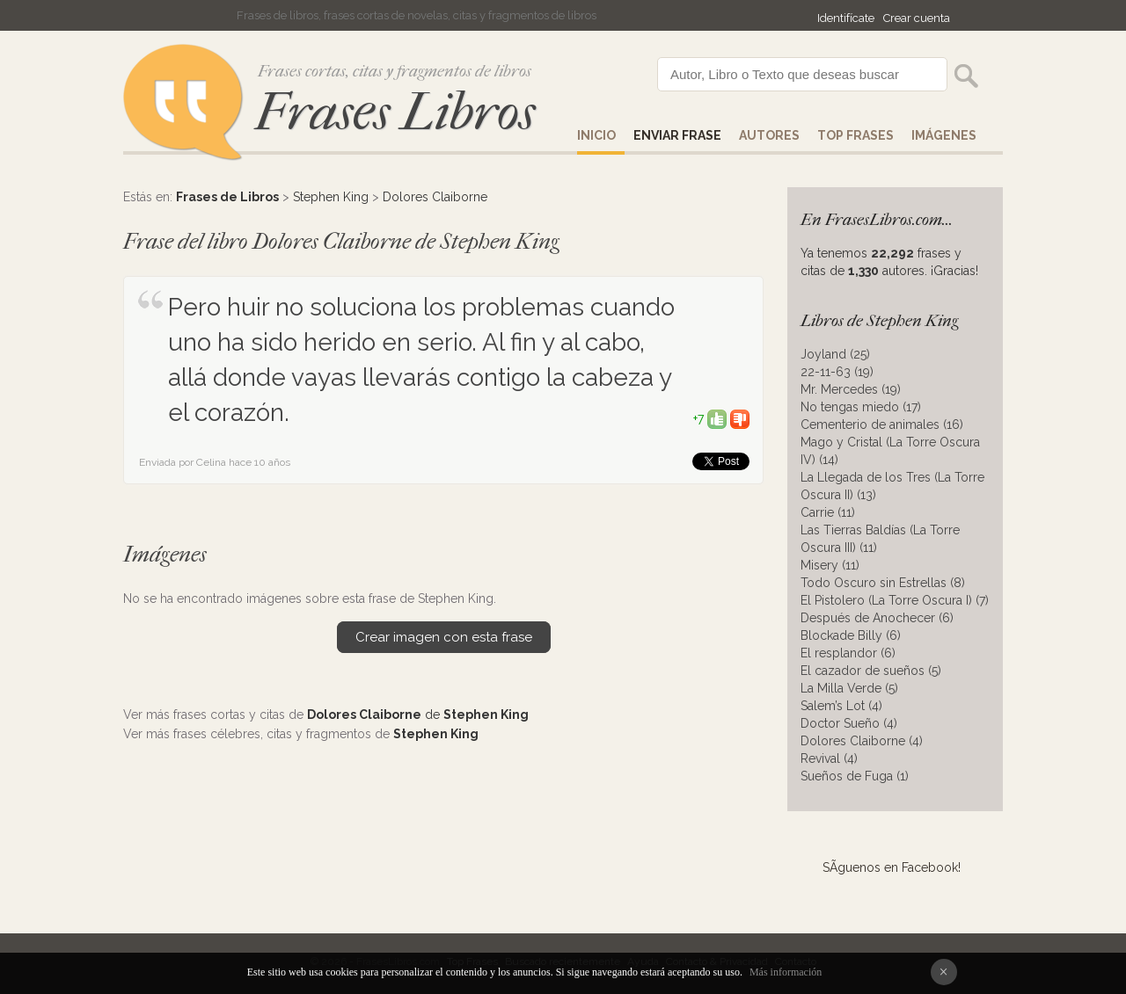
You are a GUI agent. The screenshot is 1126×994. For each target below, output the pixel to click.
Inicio (596, 135)
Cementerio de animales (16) (882, 424)
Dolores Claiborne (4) (862, 741)
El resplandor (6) (848, 653)
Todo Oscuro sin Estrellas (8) (883, 583)
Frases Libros (395, 112)
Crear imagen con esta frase (443, 637)
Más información (785, 972)
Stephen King (331, 197)
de (418, 714)
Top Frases (855, 135)
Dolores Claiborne (435, 197)
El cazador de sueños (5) (871, 671)
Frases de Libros (227, 197)
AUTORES (769, 135)
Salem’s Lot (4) (841, 706)
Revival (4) (829, 758)
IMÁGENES (943, 135)
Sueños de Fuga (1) (855, 776)
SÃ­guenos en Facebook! (892, 867)
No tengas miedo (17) (861, 407)
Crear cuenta (916, 18)
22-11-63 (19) (837, 372)
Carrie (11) (828, 512)
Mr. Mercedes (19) (851, 389)
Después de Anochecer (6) (877, 618)
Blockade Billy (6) (851, 635)
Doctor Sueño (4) (849, 723)
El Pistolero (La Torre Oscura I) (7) (895, 600)
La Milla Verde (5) (849, 688)
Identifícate (845, 18)
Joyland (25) (835, 354)
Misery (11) (830, 565)
